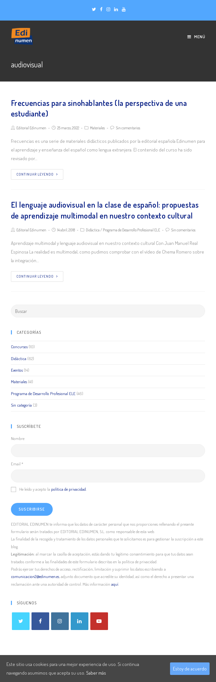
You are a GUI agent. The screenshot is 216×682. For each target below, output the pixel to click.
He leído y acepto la (48, 489)
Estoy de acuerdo (190, 669)
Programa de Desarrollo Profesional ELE (131, 230)
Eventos (17, 370)
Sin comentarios (128, 127)
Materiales (97, 127)
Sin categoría (21, 405)
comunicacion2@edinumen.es (35, 576)
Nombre (17, 438)
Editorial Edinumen (31, 127)
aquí (114, 584)
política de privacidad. (68, 489)
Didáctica (93, 230)
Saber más (96, 673)
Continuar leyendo (37, 174)
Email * (17, 463)
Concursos (19, 346)
